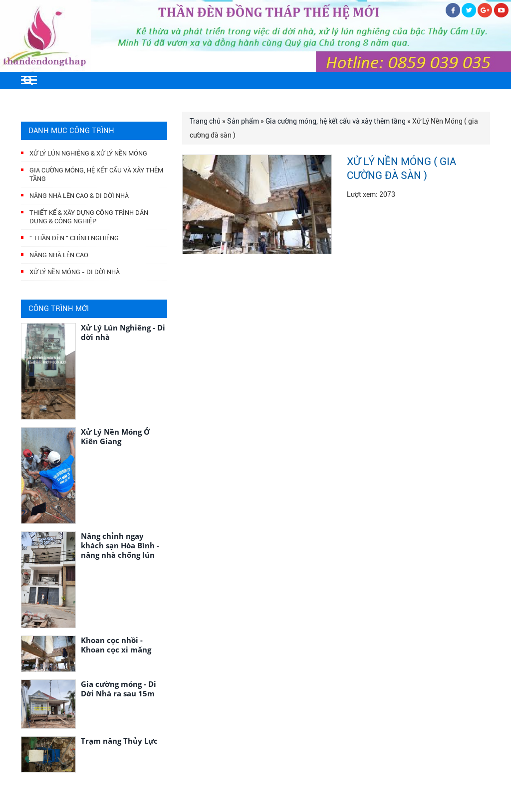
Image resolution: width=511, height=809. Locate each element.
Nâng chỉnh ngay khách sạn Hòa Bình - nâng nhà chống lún (120, 545)
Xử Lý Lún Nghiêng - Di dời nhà (123, 332)
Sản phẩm (243, 121)
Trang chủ (205, 121)
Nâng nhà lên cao (58, 255)
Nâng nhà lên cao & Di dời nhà (79, 195)
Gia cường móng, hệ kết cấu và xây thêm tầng (335, 121)
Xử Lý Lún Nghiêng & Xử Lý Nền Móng (88, 153)
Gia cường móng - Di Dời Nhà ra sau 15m (118, 688)
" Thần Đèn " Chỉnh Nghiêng (74, 238)
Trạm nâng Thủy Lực (119, 741)
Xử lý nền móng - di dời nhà (74, 272)
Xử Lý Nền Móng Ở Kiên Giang (115, 436)
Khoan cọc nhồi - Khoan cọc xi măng (116, 644)
